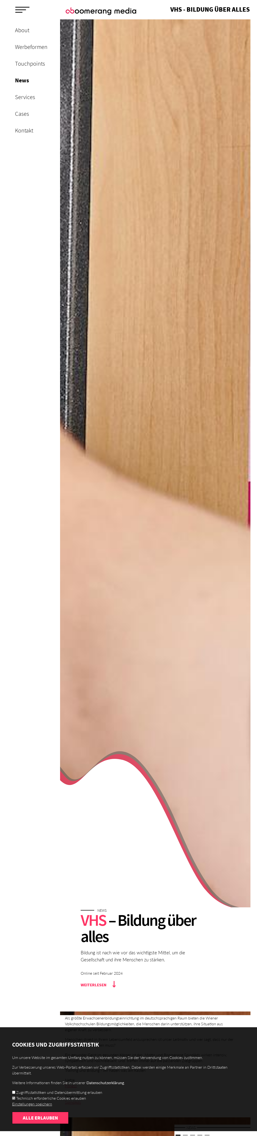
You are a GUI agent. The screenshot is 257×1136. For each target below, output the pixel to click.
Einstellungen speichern (32, 1104)
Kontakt (24, 130)
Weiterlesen (93, 985)
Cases (22, 113)
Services (25, 97)
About (22, 30)
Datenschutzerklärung (105, 1082)
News (22, 80)
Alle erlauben (40, 1118)
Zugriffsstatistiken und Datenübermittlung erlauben (59, 1092)
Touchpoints (30, 63)
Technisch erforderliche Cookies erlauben (51, 1098)
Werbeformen (31, 47)
